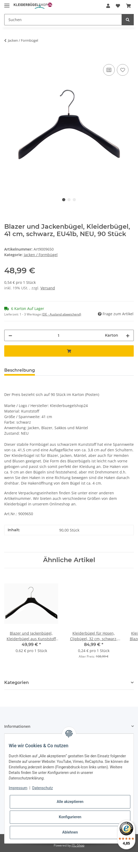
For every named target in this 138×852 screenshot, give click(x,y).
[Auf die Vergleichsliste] (109, 70)
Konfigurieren (70, 817)
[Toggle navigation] (7, 3)
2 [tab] (69, 199)
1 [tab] (63, 199)
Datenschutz (42, 788)
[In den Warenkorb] (8, 57)
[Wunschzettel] (118, 6)
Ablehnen (70, 832)
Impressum (18, 788)
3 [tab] (74, 199)
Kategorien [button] (16, 682)
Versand (47, 287)
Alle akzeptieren (70, 802)
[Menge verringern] (10, 335)
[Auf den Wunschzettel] (122, 70)
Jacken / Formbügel (41, 254)
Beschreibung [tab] (19, 370)
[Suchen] (63, 19)
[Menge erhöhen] (128, 335)
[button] (108, 6)
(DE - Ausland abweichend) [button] (61, 314)
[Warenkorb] (128, 6)
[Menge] (58, 335)
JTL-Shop (78, 845)
